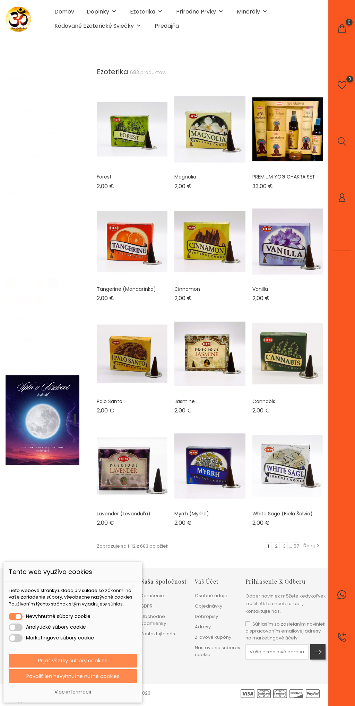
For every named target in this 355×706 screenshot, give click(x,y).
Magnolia (185, 181)
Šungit (21, 176)
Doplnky (102, 14)
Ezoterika (147, 14)
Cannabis (263, 406)
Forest (104, 181)
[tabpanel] (42, 425)
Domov (64, 14)
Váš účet (207, 581)
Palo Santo (109, 406)
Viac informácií (72, 691)
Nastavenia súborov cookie (217, 651)
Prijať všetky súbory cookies (73, 659)
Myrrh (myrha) (191, 518)
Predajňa (167, 28)
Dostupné (29, 337)
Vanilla (260, 293)
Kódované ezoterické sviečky (98, 28)
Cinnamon (187, 293)
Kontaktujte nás (157, 633)
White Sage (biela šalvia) (282, 518)
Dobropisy (206, 616)
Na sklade (27, 348)
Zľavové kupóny (213, 637)
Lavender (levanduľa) (123, 518)
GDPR (146, 606)
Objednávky (208, 606)
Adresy (203, 627)
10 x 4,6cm (29, 246)
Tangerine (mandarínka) (126, 293)
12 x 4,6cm (28, 234)
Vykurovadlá (30, 165)
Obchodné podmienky (153, 620)
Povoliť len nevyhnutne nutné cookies (73, 676)
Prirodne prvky (200, 14)
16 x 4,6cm (28, 223)
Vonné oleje (30, 142)
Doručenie (152, 595)
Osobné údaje (211, 595)
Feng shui (28, 96)
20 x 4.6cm (29, 211)
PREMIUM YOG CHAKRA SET (283, 181)
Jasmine (184, 406)
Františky (26, 108)
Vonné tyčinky (33, 153)
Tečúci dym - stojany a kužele (43, 131)
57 (296, 551)
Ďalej (312, 550)
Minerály (252, 14)
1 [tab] (75, 424)
